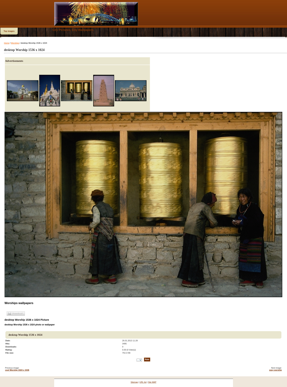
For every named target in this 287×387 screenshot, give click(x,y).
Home (6, 43)
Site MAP (152, 382)
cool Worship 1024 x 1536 (17, 370)
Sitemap (134, 382)
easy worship (275, 370)
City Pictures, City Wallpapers (73, 29)
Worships (15, 43)
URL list (143, 382)
